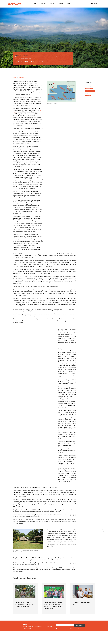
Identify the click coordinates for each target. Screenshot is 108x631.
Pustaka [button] (61, 3)
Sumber (26, 55)
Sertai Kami (52, 3)
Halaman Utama (19, 55)
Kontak (69, 3)
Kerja (35, 3)
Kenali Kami (43, 3)
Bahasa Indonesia (94, 3)
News (14, 78)
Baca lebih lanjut (19, 611)
